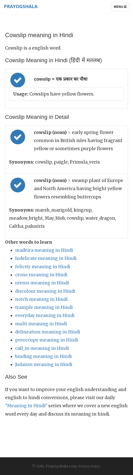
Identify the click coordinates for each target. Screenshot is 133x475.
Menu (121, 7)
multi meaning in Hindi (41, 324)
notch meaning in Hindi (41, 299)
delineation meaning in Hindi (47, 332)
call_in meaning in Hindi (42, 348)
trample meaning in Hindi (44, 307)
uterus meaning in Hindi (42, 283)
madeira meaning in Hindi (44, 250)
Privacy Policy (89, 466)
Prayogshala (20, 6)
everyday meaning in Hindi (45, 315)
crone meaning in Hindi (41, 275)
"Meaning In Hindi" (26, 406)
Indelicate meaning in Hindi (46, 258)
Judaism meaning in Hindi (43, 364)
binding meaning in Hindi (43, 356)
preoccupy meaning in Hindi (46, 340)
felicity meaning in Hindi (42, 266)
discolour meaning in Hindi (45, 291)
